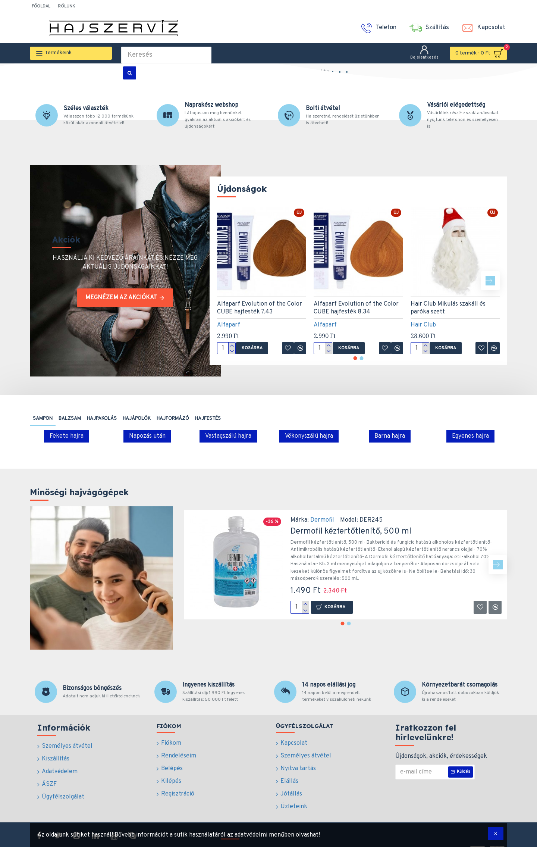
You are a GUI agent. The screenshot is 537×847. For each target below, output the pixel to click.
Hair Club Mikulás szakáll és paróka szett (448, 308)
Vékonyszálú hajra (309, 436)
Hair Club (423, 325)
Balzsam (70, 419)
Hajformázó (173, 419)
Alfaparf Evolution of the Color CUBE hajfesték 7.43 (259, 308)
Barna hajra (389, 436)
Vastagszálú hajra (228, 436)
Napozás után (147, 436)
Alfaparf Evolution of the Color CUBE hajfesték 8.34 (356, 308)
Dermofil (322, 520)
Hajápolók (137, 419)
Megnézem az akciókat (121, 297)
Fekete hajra (67, 436)
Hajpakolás (102, 419)
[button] (490, 280)
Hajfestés (208, 419)
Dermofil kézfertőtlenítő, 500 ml (351, 531)
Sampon (43, 419)
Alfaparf (228, 325)
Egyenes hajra (470, 436)
